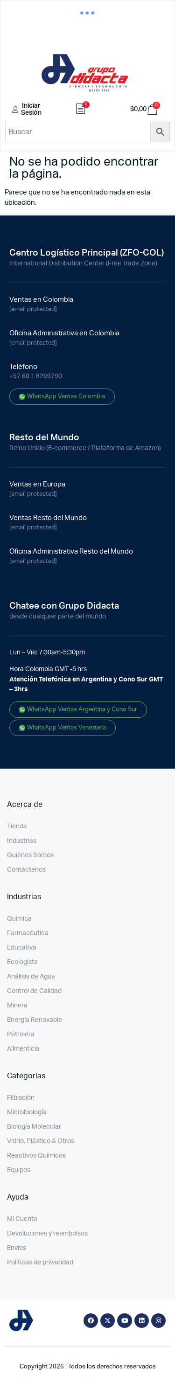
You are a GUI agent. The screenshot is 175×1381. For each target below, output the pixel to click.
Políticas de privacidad (40, 1262)
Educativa (21, 947)
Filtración (21, 1098)
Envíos (16, 1248)
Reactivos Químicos (36, 1155)
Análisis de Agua (31, 976)
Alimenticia (23, 1049)
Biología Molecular (34, 1127)
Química (19, 919)
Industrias (21, 841)
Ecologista (22, 962)
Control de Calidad (34, 991)
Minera (17, 1005)
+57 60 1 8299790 (35, 377)
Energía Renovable (34, 1020)
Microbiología (27, 1112)
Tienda (17, 826)
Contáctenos (26, 870)
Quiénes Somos (30, 855)
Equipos (18, 1170)
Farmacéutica (28, 933)
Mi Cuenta (22, 1219)
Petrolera (21, 1034)
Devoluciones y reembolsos (47, 1233)
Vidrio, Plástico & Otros (40, 1141)
